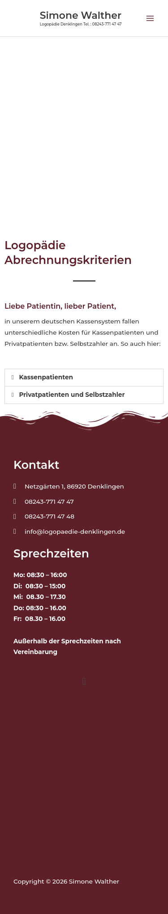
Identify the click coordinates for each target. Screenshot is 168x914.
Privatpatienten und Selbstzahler (72, 394)
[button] (84, 377)
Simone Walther (80, 15)
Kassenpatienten (46, 377)
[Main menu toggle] (150, 18)
